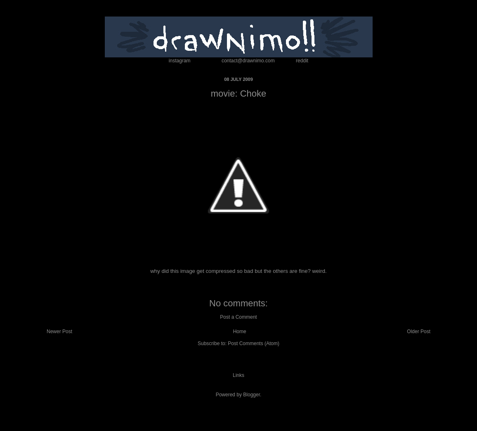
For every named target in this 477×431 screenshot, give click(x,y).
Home (239, 331)
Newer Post (59, 331)
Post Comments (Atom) (253, 343)
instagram (180, 61)
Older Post (418, 331)
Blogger (251, 395)
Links (238, 375)
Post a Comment (238, 317)
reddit (302, 61)
